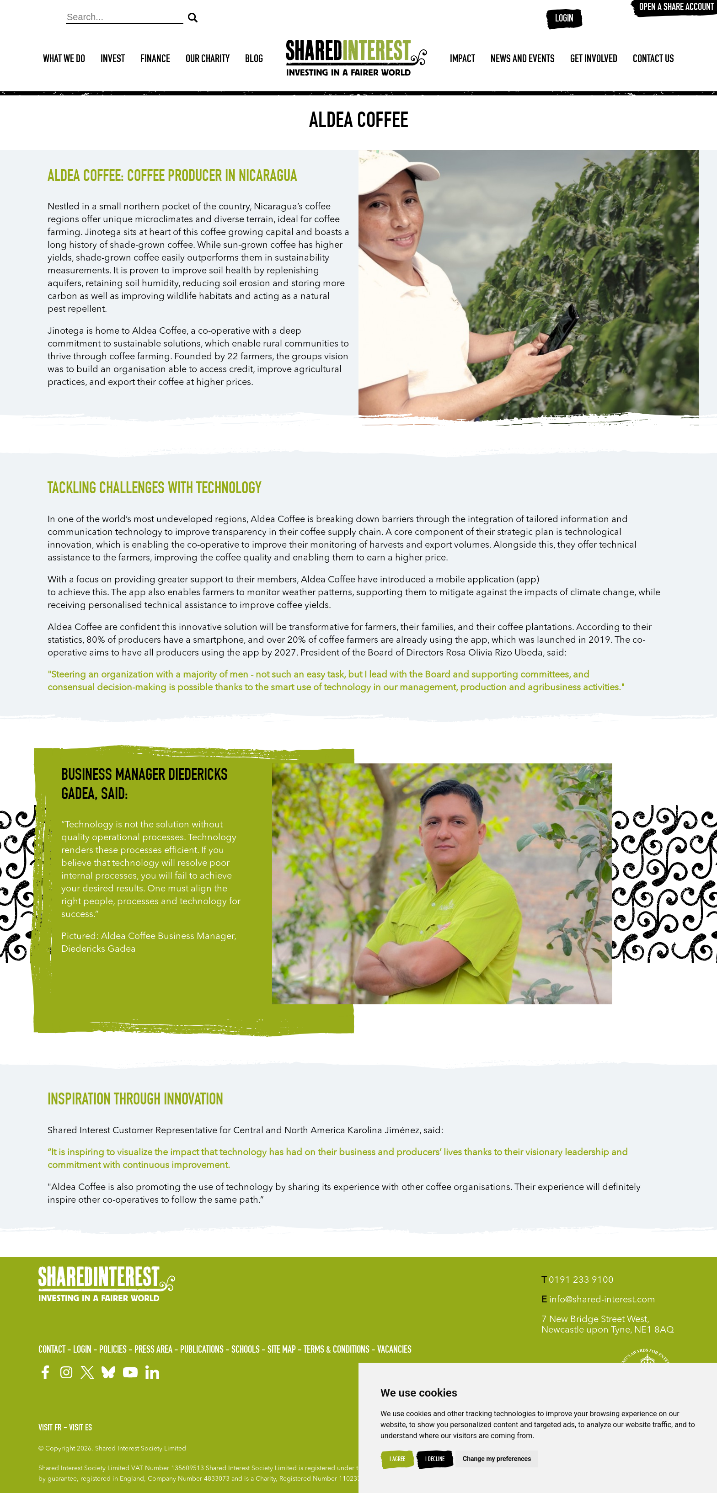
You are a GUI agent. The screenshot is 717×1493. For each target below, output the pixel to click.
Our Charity (208, 59)
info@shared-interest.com (598, 1300)
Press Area (153, 1350)
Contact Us (653, 59)
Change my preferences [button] (497, 1458)
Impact (462, 59)
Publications (202, 1350)
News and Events (523, 59)
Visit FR (50, 1428)
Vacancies (394, 1350)
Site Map (282, 1350)
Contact (51, 1350)
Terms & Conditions (336, 1350)
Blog (254, 59)
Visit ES (80, 1428)
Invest (113, 59)
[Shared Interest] (356, 60)
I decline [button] (434, 1459)
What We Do (64, 59)
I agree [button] (397, 1459)
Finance (155, 59)
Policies (113, 1350)
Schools (245, 1350)
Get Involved (593, 59)
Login (564, 19)
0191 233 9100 (577, 1280)
